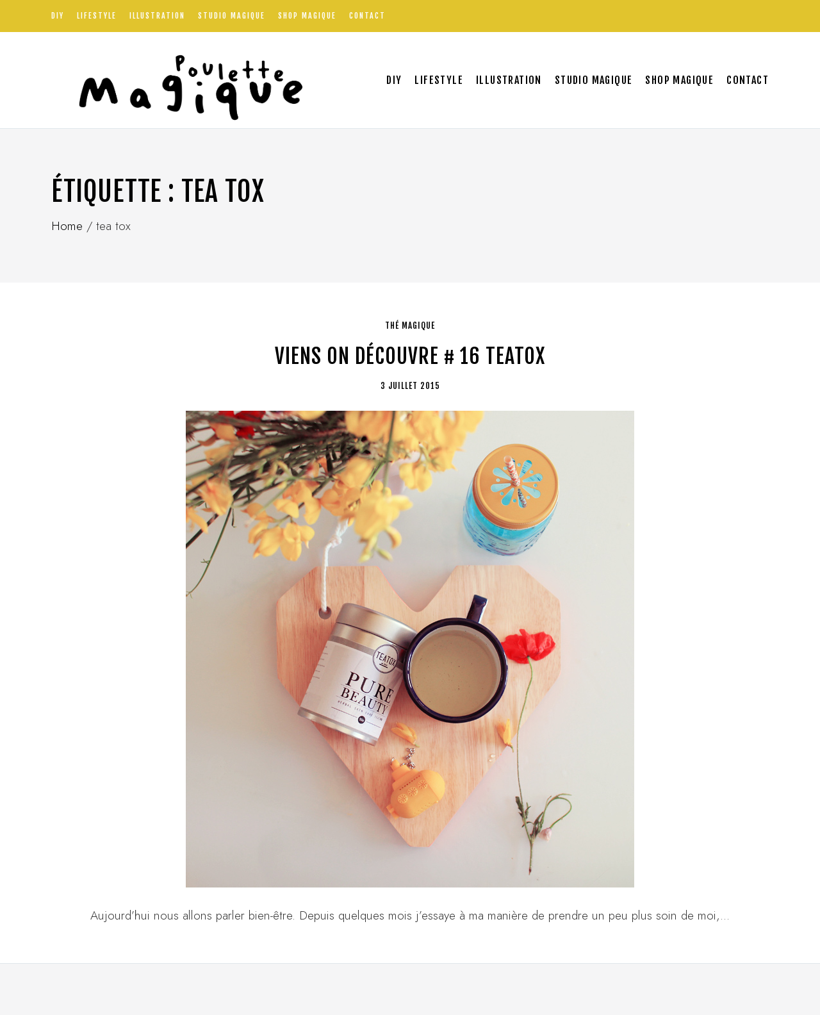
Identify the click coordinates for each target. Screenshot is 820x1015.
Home (67, 226)
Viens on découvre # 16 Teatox (410, 356)
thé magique (410, 325)
